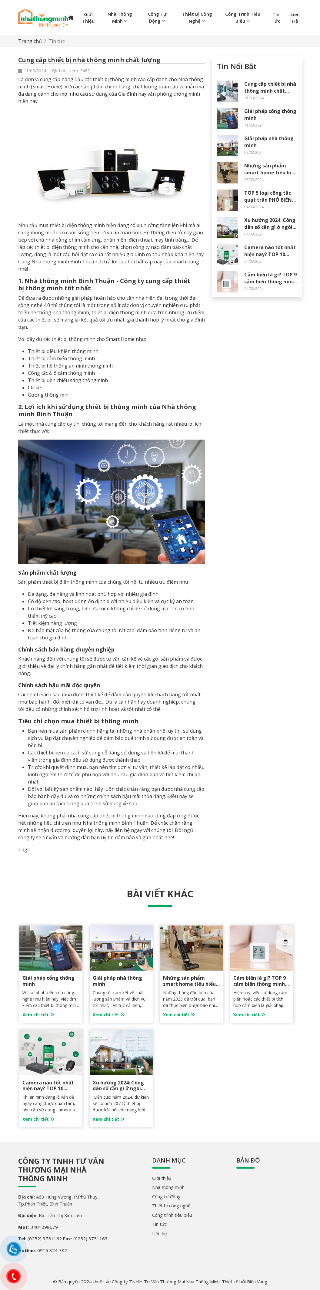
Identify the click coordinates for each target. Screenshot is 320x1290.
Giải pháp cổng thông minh (48, 981)
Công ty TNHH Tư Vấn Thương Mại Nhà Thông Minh (61, 1169)
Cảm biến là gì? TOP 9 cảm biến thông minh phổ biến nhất (270, 281)
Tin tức (56, 41)
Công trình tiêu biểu (172, 1215)
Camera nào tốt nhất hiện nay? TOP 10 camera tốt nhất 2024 (270, 254)
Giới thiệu (161, 1178)
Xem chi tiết (38, 1015)
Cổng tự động (166, 1196)
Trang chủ (30, 41)
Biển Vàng (257, 1281)
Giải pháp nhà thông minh (117, 981)
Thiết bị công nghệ (171, 1206)
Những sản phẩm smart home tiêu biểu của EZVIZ (270, 172)
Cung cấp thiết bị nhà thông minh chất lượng (270, 91)
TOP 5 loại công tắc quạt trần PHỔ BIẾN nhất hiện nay (268, 200)
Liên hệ (159, 1233)
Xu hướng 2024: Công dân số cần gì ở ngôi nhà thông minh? (269, 227)
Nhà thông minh (168, 1187)
